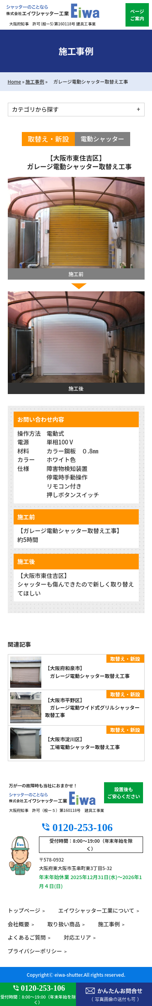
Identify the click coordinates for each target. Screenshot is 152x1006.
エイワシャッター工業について (96, 910)
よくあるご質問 (27, 937)
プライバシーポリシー (35, 951)
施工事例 (34, 81)
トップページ (24, 910)
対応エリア (77, 937)
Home (14, 81)
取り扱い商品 (63, 924)
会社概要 (19, 924)
